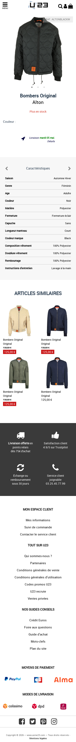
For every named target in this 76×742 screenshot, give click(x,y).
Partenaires (38, 563)
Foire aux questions (38, 627)
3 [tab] (44, 87)
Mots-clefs (38, 641)
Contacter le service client (38, 534)
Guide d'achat (38, 634)
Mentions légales (38, 738)
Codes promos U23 (38, 584)
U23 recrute (38, 591)
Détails (51, 141)
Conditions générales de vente (38, 570)
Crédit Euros (38, 620)
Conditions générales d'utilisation (38, 577)
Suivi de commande (38, 527)
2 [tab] (38, 87)
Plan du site (38, 648)
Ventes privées (38, 598)
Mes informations (38, 520)
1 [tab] (32, 87)
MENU (5, 5)
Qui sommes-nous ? (38, 556)
